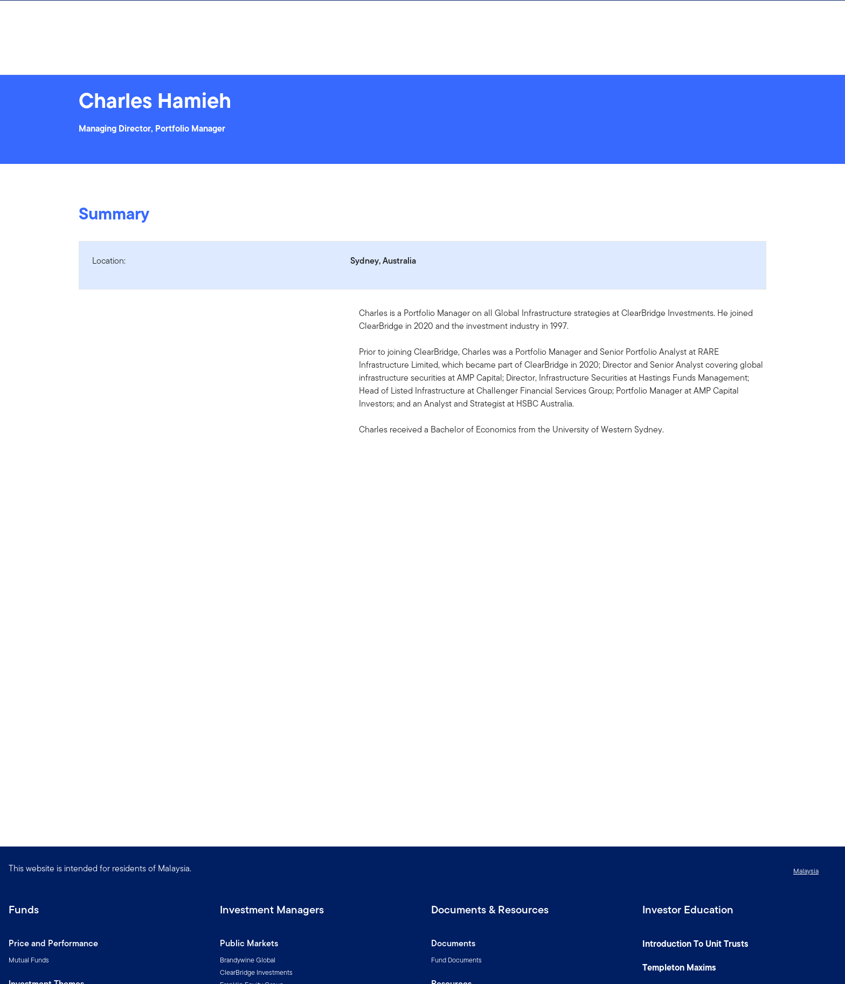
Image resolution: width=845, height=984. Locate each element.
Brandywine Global (247, 960)
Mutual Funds (29, 960)
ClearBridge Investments (256, 972)
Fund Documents (456, 960)
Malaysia (806, 871)
